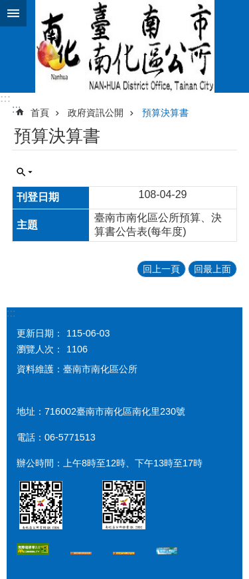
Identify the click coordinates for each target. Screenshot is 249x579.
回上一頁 (161, 269)
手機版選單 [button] (13, 13)
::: (5, 98)
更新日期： (40, 333)
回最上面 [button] (212, 269)
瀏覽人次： (40, 349)
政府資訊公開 (96, 112)
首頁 (40, 112)
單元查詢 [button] (24, 172)
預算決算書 (165, 112)
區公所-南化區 (124, 46)
